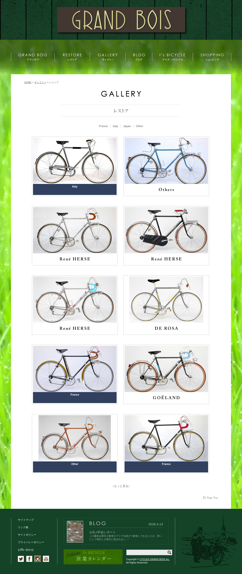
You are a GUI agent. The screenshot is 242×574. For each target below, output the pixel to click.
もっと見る (121, 486)
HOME (27, 82)
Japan (127, 126)
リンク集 (23, 527)
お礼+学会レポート (102, 532)
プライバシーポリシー (31, 542)
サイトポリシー (27, 534)
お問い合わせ (26, 549)
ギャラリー (40, 82)
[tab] (103, 126)
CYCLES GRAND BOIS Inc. (154, 559)
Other (139, 126)
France (103, 126)
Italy (115, 126)
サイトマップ (26, 519)
